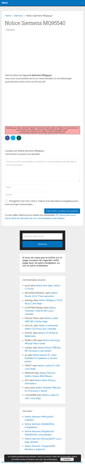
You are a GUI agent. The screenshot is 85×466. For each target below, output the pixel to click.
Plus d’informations (50, 459)
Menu (5, 3)
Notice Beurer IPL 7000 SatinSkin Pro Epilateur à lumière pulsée (41, 358)
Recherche (42, 244)
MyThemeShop (76, 462)
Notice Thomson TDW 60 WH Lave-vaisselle (40, 310)
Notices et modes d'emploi (14, 462)
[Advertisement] (42, 54)
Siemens (10, 29)
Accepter (67, 459)
